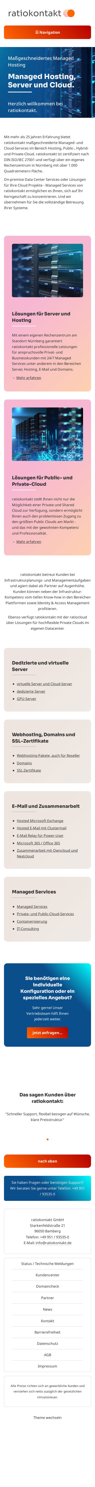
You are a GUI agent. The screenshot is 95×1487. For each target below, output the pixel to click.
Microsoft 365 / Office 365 (38, 843)
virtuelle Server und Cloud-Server (44, 683)
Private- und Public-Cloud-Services (45, 913)
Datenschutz (47, 1343)
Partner (47, 1297)
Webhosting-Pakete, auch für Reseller (48, 755)
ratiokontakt (34, 13)
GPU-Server (26, 698)
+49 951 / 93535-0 (54, 1237)
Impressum (47, 1366)
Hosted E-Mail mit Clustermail (41, 828)
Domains (24, 763)
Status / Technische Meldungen (47, 1263)
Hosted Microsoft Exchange (40, 820)
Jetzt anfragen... (47, 1032)
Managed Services (32, 906)
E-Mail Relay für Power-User (40, 835)
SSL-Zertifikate (29, 770)
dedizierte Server (31, 691)
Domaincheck (47, 1286)
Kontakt (47, 1320)
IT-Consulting (28, 928)
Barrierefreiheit (47, 1332)
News (47, 1309)
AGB (47, 1354)
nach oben (47, 1161)
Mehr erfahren (28, 377)
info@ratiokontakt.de (54, 1242)
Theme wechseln (47, 1417)
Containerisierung (32, 921)
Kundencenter (48, 1275)
